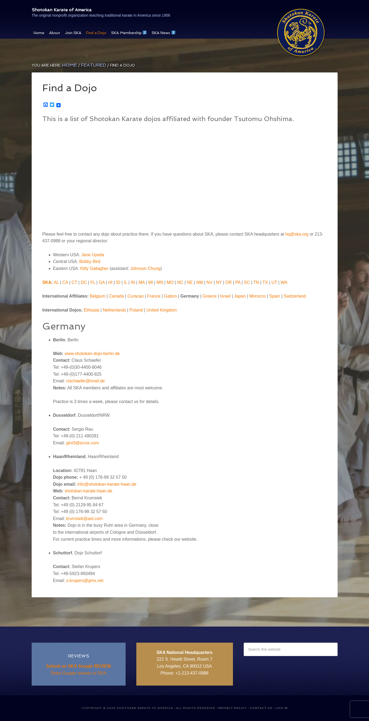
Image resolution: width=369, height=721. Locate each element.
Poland (136, 310)
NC (180, 282)
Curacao (135, 296)
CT (74, 282)
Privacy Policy (232, 708)
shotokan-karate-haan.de (88, 491)
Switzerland (295, 296)
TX (265, 282)
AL (56, 282)
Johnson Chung (145, 268)
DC (84, 282)
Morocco (257, 296)
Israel (225, 296)
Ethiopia (91, 310)
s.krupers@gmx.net (84, 580)
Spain (274, 296)
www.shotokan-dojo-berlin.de (92, 353)
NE (190, 282)
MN (159, 282)
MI (150, 282)
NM (199, 282)
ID (118, 282)
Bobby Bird (89, 261)
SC (247, 282)
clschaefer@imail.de (85, 381)
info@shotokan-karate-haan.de (106, 484)
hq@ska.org (297, 234)
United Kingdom (161, 310)
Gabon (170, 296)
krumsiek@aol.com (84, 518)
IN (133, 282)
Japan (240, 296)
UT (274, 282)
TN (256, 282)
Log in (282, 708)
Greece (210, 296)
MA (141, 282)
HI (110, 282)
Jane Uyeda (92, 254)
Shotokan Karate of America (90, 8)
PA (237, 282)
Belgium (97, 296)
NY (219, 282)
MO (170, 282)
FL (92, 282)
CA (65, 282)
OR (228, 282)
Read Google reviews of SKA (78, 673)
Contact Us (261, 708)
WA (284, 282)
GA (102, 282)
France (153, 296)
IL (125, 282)
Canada (116, 296)
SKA (47, 282)
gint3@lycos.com (82, 443)
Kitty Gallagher (94, 268)
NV (209, 282)
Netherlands (114, 310)
